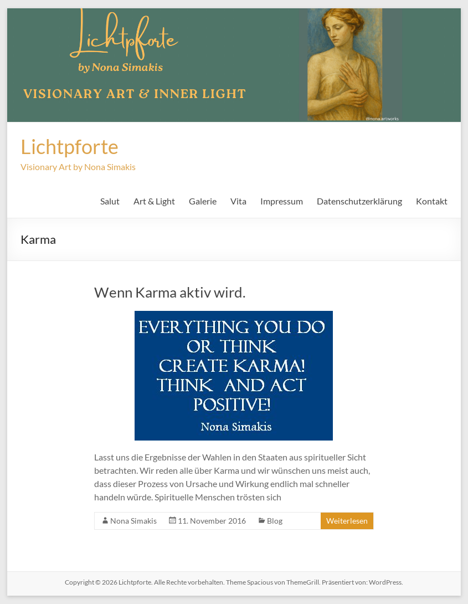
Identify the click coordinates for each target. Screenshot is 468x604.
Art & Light (154, 201)
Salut (110, 201)
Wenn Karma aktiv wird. (170, 292)
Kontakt (432, 201)
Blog (274, 520)
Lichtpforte (69, 146)
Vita (238, 201)
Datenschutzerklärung (359, 201)
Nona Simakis (133, 520)
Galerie (203, 201)
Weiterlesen (347, 520)
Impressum (281, 201)
